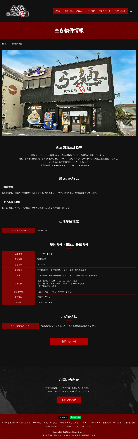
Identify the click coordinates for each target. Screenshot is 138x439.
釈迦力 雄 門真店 (51, 423)
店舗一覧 (60, 11)
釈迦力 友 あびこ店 (68, 423)
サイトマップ (86, 427)
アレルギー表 (102, 11)
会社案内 (87, 11)
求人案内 (117, 423)
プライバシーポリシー (69, 427)
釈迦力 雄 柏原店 (34, 423)
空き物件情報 (129, 423)
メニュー (74, 11)
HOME (47, 11)
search (131, 11)
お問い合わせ (119, 11)
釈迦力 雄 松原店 (17, 423)
